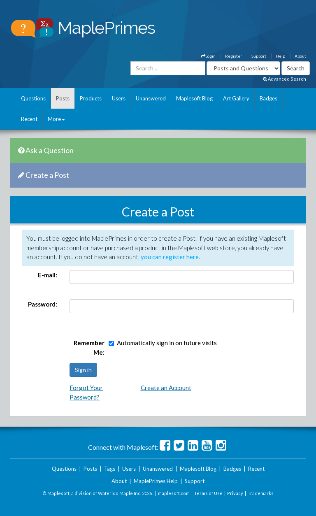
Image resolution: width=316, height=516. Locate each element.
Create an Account (166, 387)
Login (208, 55)
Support (258, 55)
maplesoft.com (174, 493)
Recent (29, 119)
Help (280, 55)
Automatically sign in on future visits (167, 342)
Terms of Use (208, 493)
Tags (109, 468)
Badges (268, 98)
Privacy (235, 493)
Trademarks (261, 493)
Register (233, 55)
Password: (42, 304)
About (300, 55)
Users (118, 98)
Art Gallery (236, 98)
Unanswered (151, 98)
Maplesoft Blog (194, 98)
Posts (63, 98)
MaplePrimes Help (156, 481)
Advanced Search (284, 78)
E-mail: (47, 275)
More (56, 119)
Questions (33, 98)
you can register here (170, 256)
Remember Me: (89, 347)
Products (91, 98)
